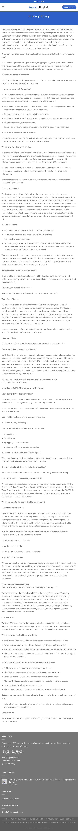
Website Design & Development (15, 584)
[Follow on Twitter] (8, 752)
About (14, 819)
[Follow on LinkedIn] (17, 752)
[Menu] (3, 7)
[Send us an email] (13, 752)
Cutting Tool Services (11, 799)
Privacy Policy (62, 822)
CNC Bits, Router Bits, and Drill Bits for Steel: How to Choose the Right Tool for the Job (42, 781)
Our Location (52, 819)
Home (6, 819)
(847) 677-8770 (39, 1)
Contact (70, 819)
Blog (62, 819)
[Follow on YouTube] (21, 752)
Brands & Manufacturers (12, 812)
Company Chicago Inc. (47, 587)
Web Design (29, 828)
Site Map (72, 822)
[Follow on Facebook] (4, 752)
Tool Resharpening (36, 819)
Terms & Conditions (48, 822)
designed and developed (26, 593)
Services (22, 819)
